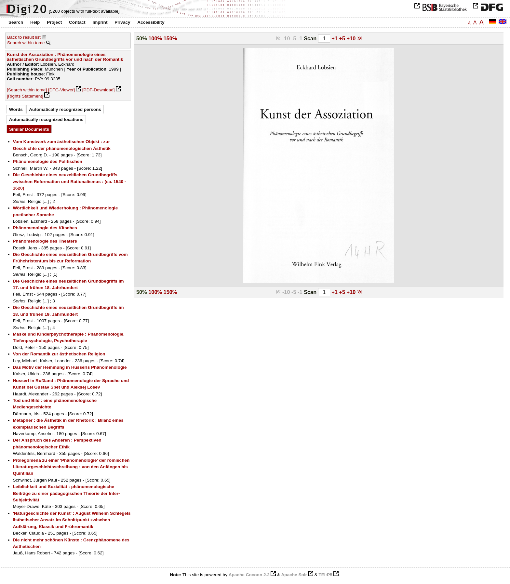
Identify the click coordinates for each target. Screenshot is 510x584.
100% (155, 38)
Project (54, 22)
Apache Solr (294, 574)
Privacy (122, 22)
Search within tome (26, 42)
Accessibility (150, 22)
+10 (352, 38)
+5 (342, 38)
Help (35, 22)
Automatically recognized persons (65, 109)
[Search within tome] (27, 89)
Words (16, 109)
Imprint (99, 22)
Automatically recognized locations (46, 119)
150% (170, 38)
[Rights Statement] (25, 96)
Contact (77, 22)
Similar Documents (29, 129)
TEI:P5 (325, 574)
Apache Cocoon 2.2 (249, 574)
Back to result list (24, 37)
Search (15, 22)
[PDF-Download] (98, 89)
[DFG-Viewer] (61, 89)
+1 (335, 38)
